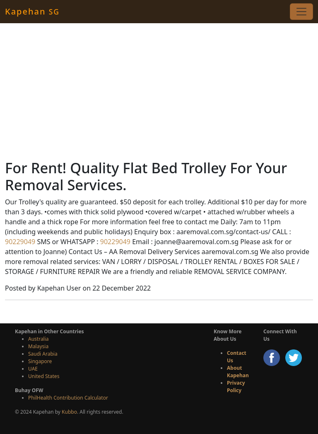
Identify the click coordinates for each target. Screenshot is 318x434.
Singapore (40, 361)
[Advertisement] (159, 91)
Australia (38, 338)
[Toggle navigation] (301, 11)
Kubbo (69, 411)
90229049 (20, 241)
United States (43, 376)
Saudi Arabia (43, 353)
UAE (33, 368)
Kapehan (32, 11)
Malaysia (38, 346)
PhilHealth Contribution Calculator (68, 397)
